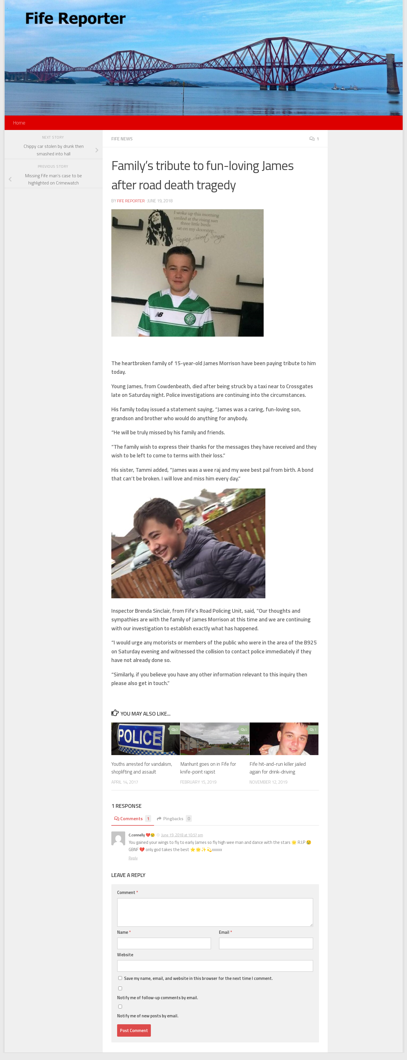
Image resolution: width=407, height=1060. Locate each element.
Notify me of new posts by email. (148, 1023)
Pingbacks (176, 825)
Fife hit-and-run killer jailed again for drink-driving (278, 767)
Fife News (122, 138)
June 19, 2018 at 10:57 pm (182, 842)
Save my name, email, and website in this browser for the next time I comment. (198, 985)
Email (225, 939)
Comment (127, 900)
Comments (133, 825)
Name (124, 939)
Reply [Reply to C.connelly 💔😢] (133, 865)
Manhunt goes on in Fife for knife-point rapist (209, 767)
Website (125, 962)
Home (19, 123)
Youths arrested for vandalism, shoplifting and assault (138, 771)
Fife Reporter (131, 200)
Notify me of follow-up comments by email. (157, 1005)
